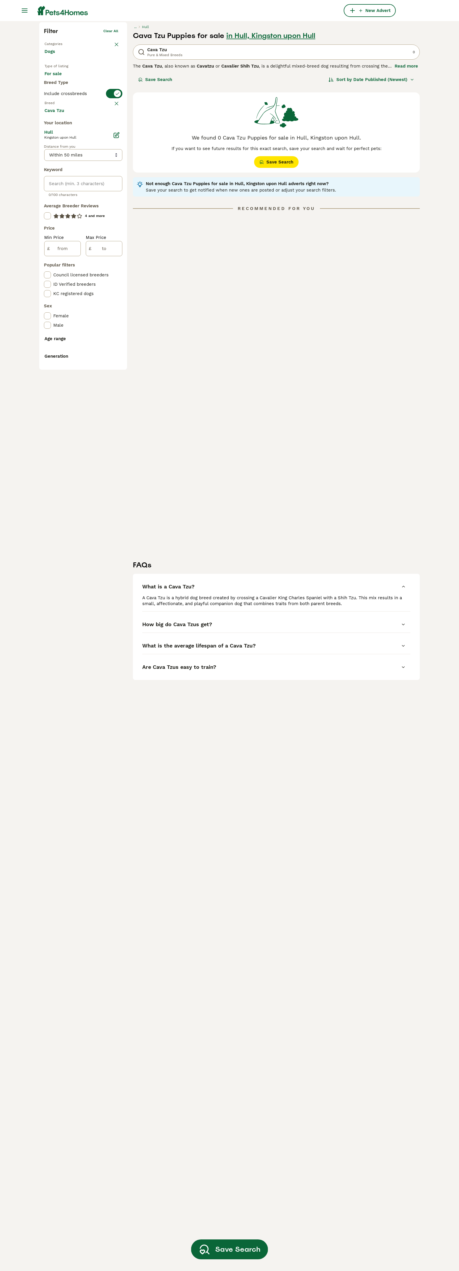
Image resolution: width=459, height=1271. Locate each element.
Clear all (110, 122)
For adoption (92, 170)
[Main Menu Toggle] (24, 10)
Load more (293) (67, 340)
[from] (62, 478)
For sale (57, 170)
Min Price (54, 467)
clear (113, 218)
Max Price (96, 467)
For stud (58, 184)
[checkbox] (47, 246)
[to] (104, 478)
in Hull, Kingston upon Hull (270, 126)
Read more (406, 156)
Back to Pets (55, 133)
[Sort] (371, 170)
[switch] (83, 206)
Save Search (155, 170)
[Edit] (116, 365)
